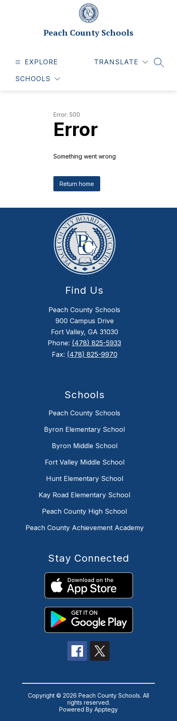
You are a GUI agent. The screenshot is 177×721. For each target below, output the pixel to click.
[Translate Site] (121, 62)
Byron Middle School (84, 446)
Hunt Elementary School (84, 478)
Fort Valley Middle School (84, 462)
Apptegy (106, 709)
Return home (77, 183)
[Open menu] (35, 62)
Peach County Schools (84, 413)
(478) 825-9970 (92, 354)
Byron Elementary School (84, 429)
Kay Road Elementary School (84, 495)
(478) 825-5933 (96, 343)
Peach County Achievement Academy (84, 528)
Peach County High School (84, 511)
